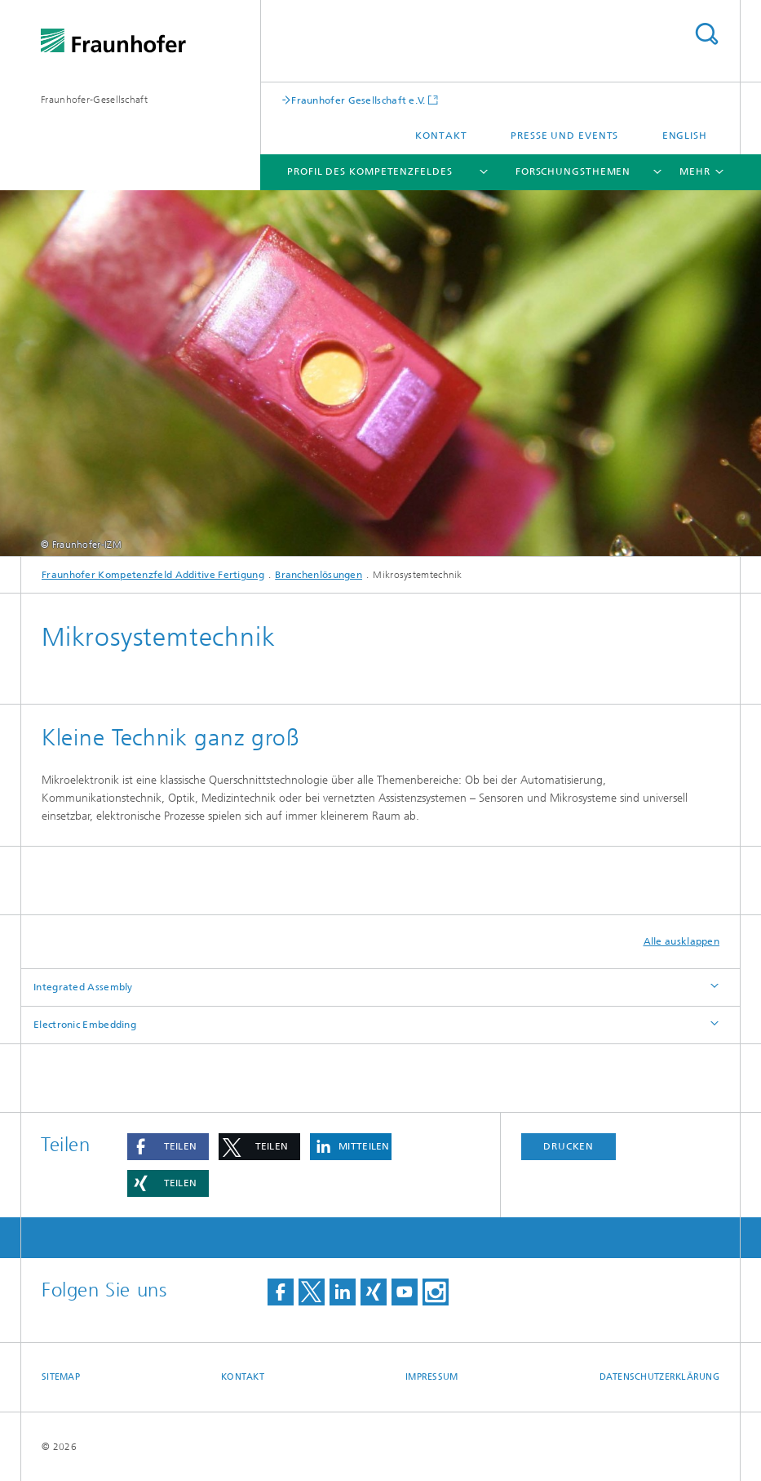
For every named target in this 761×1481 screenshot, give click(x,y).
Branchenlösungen (318, 574)
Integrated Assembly (83, 987)
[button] (168, 1146)
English (684, 135)
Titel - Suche (706, 33)
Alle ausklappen (682, 941)
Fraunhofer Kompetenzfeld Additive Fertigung (153, 574)
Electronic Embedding (84, 1024)
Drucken (568, 1146)
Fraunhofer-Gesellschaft (94, 99)
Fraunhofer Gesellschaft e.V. (358, 100)
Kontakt (441, 135)
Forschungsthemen (572, 171)
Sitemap (61, 1377)
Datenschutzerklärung (660, 1377)
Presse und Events (564, 135)
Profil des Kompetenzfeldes (369, 171)
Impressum (431, 1377)
